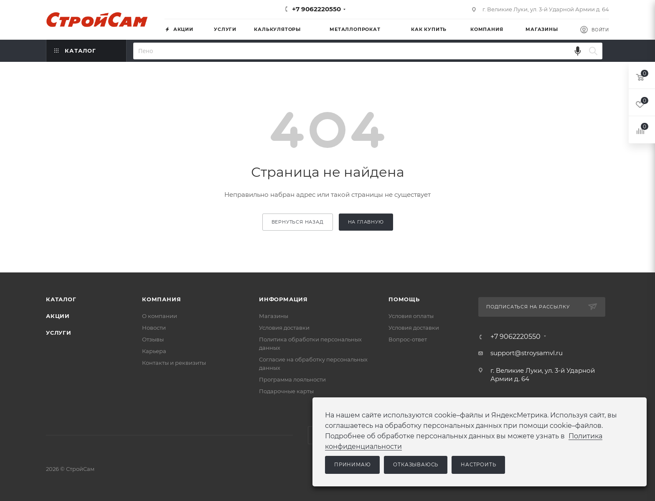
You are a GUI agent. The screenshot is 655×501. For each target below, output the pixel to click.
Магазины (273, 316)
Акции (58, 316)
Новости (154, 327)
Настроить (478, 465)
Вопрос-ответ (407, 339)
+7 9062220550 (316, 9)
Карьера (154, 351)
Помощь (404, 299)
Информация (283, 299)
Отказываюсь (415, 465)
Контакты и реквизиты (174, 362)
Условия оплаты (411, 316)
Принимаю (352, 465)
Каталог (61, 299)
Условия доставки (284, 327)
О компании (159, 316)
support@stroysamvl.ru (526, 353)
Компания (161, 299)
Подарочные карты (286, 391)
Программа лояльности (292, 379)
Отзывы (153, 339)
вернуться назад (298, 222)
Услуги (58, 332)
